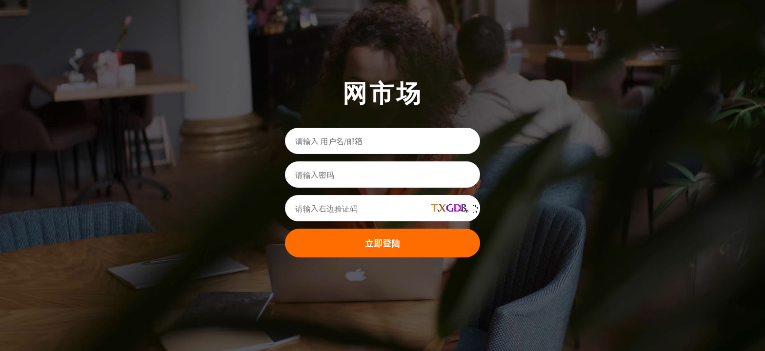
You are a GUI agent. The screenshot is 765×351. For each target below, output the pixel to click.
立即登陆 (382, 242)
